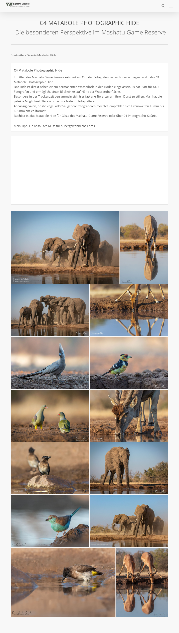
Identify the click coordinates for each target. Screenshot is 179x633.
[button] (171, 6)
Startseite (17, 55)
